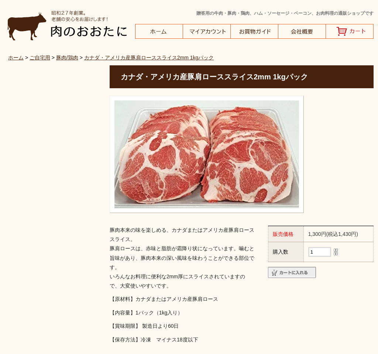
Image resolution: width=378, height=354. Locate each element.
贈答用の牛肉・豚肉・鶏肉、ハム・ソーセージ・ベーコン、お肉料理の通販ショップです (285, 13)
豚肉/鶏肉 (67, 58)
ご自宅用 (40, 58)
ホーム (16, 58)
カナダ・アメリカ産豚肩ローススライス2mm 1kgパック (149, 58)
